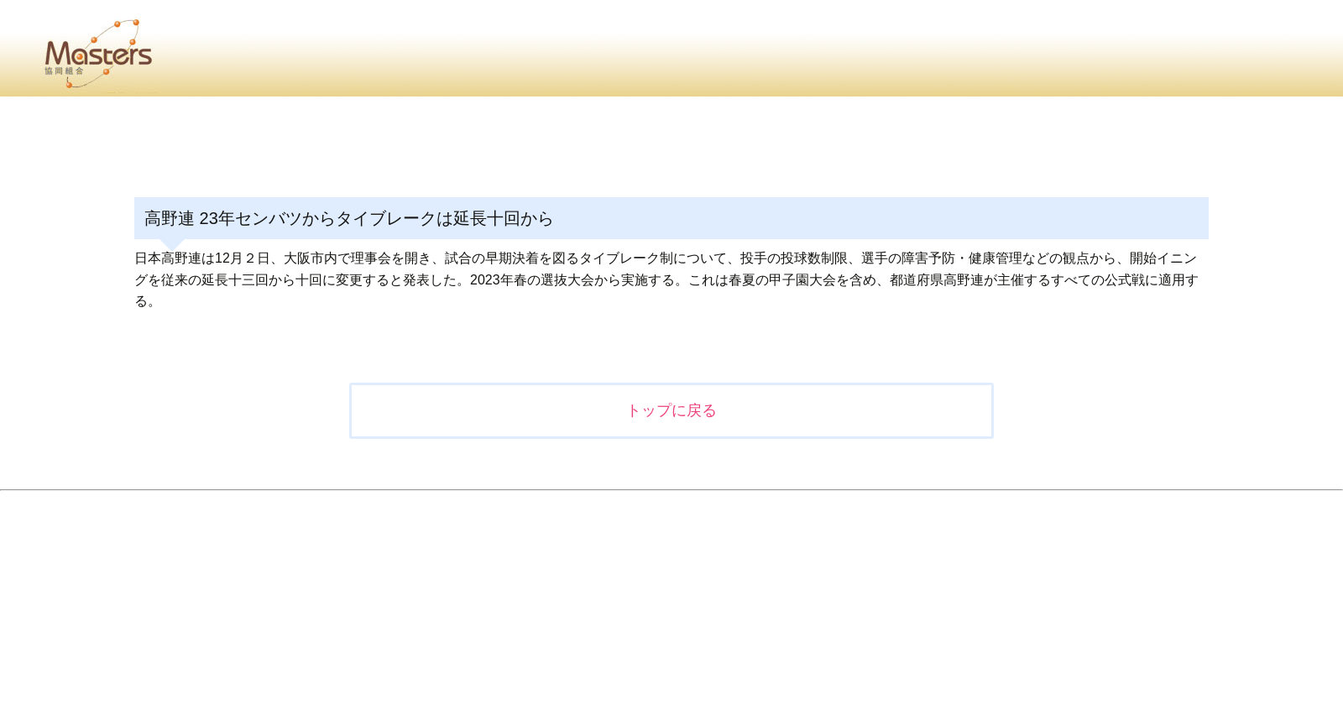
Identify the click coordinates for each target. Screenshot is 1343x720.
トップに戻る (671, 410)
